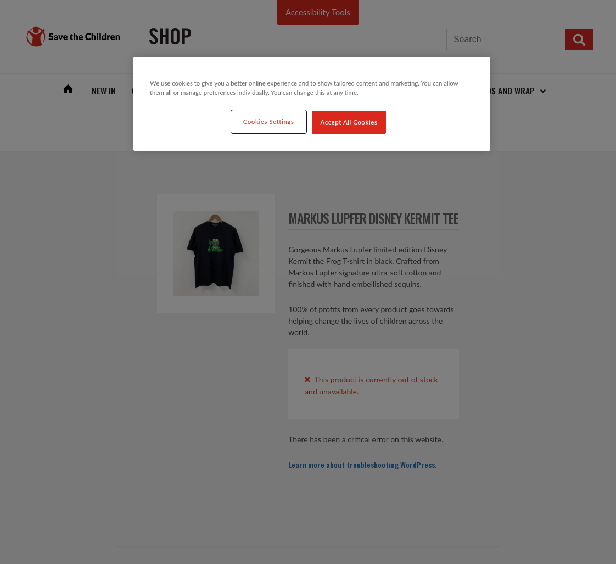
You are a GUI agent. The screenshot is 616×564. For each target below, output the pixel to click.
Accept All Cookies (349, 122)
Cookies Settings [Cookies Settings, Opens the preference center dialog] (268, 121)
